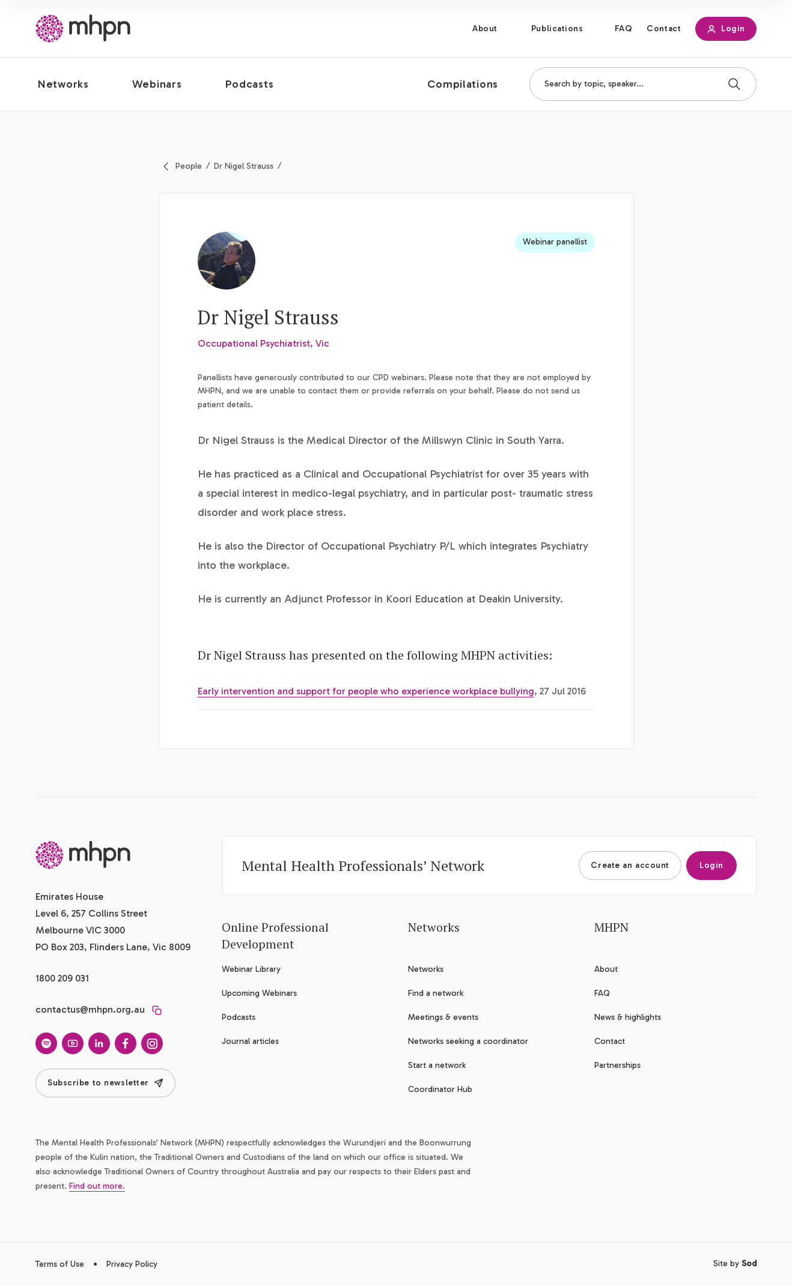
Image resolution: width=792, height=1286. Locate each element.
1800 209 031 (62, 978)
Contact (664, 28)
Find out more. (97, 1186)
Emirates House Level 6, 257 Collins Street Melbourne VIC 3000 (91, 913)
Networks (425, 969)
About (485, 28)
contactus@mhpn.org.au (90, 1009)
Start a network (437, 1065)
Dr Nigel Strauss (243, 166)
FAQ (624, 28)
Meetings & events (443, 1017)
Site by (735, 1263)
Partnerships (617, 1065)
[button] (73, 84)
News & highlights (627, 1017)
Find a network (435, 993)
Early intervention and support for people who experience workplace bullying (366, 691)
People (188, 166)
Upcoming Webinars (259, 993)
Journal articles (250, 1041)
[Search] (734, 84)
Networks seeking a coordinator (468, 1041)
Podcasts (238, 1017)
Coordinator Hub (440, 1089)
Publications (557, 28)
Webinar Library (251, 969)
